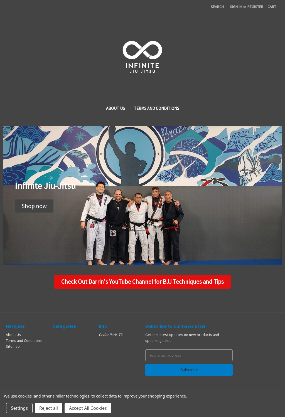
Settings (19, 408)
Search (217, 6)
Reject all (48, 408)
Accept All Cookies (88, 408)
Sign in (236, 6)
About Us (115, 108)
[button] (34, 206)
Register (255, 6)
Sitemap (13, 346)
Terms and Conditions (156, 108)
